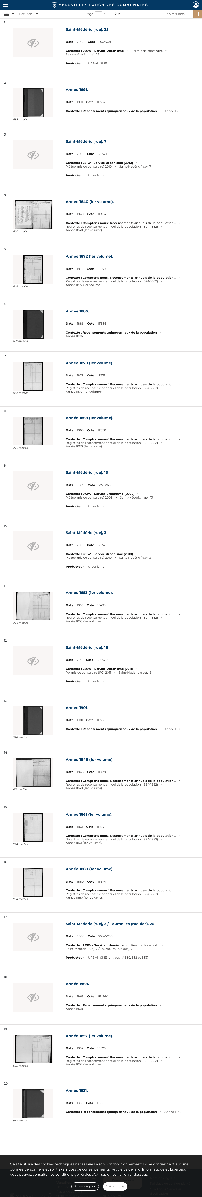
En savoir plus (85, 1186)
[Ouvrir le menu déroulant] (5, 5)
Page (89, 14)
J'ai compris (115, 1186)
